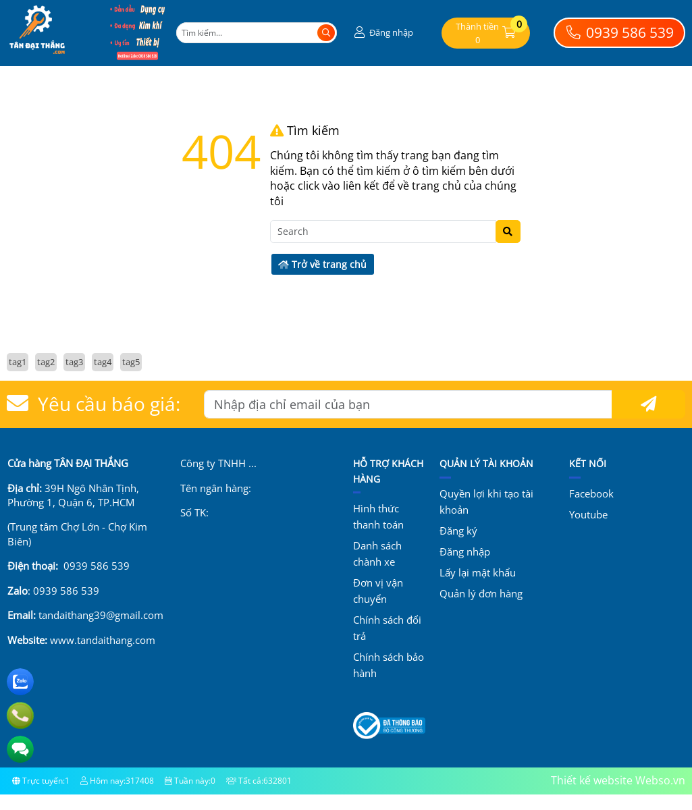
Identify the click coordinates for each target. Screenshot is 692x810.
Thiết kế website (592, 780)
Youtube (588, 514)
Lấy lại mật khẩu (478, 572)
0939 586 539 (619, 32)
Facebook (591, 493)
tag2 (46, 362)
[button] (382, 33)
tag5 (131, 362)
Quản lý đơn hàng (481, 593)
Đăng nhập (465, 551)
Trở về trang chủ (322, 264)
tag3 (74, 362)
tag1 (17, 362)
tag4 (102, 362)
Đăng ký (458, 530)
